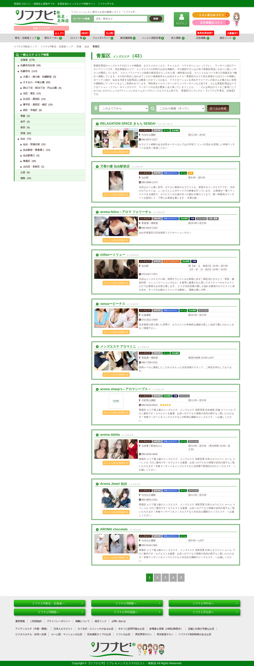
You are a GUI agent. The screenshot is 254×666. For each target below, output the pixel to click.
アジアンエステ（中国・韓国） (32, 628)
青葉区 (26, 161)
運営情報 (20, 621)
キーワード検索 (81, 18)
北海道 (24, 59)
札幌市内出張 (27, 65)
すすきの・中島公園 (33, 82)
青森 (22, 116)
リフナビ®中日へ (215, 603)
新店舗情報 (127, 38)
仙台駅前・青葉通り (33, 150)
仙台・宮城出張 (31, 144)
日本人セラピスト (63, 628)
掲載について (82, 621)
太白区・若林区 (31, 166)
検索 (155, 18)
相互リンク (229, 37)
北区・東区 (29, 93)
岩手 (22, 121)
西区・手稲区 (30, 110)
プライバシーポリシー (58, 621)
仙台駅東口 (29, 155)
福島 (22, 178)
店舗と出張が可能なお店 (201, 628)
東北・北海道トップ (27, 38)
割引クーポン (54, 37)
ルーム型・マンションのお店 (66, 634)
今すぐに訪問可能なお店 (131, 628)
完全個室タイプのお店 (99, 634)
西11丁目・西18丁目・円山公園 (40, 88)
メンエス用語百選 (153, 38)
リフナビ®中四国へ (137, 612)
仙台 (22, 138)
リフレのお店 (123, 634)
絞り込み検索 (218, 108)
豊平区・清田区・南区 (35, 104)
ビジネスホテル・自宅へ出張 (30, 634)
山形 (22, 172)
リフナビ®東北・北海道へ (57, 603)
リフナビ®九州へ (215, 612)
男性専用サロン (143, 634)
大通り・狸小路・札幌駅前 (37, 76)
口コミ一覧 (79, 37)
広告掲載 (203, 38)
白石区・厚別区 (31, 99)
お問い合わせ (119, 621)
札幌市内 (25, 71)
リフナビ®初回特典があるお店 (194, 634)
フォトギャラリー (103, 37)
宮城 (22, 133)
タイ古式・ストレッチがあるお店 (95, 628)
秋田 (22, 127)
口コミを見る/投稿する (116, 152)
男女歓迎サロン (165, 634)
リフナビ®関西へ (60, 612)
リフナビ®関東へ (137, 603)
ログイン (181, 19)
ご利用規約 (36, 621)
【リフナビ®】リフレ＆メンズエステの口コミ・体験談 (122, 663)
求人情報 (178, 38)
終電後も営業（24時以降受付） (166, 628)
